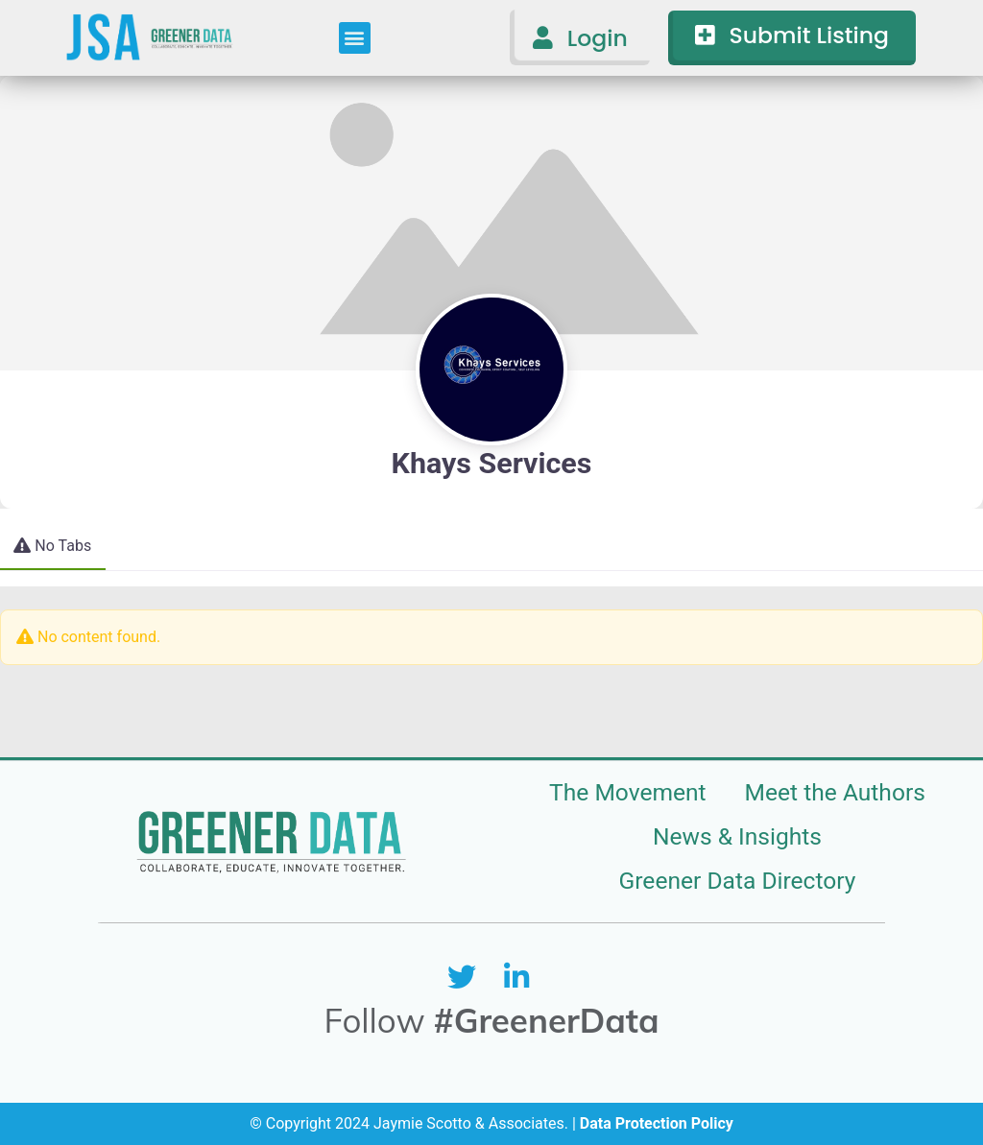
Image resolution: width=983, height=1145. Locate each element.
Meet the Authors (835, 792)
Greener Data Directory (737, 881)
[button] (355, 38)
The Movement (628, 792)
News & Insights (737, 836)
